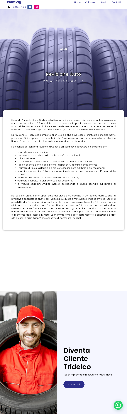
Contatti (116, 2)
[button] (118, 405)
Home (77, 2)
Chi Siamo (90, 2)
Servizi (104, 2)
